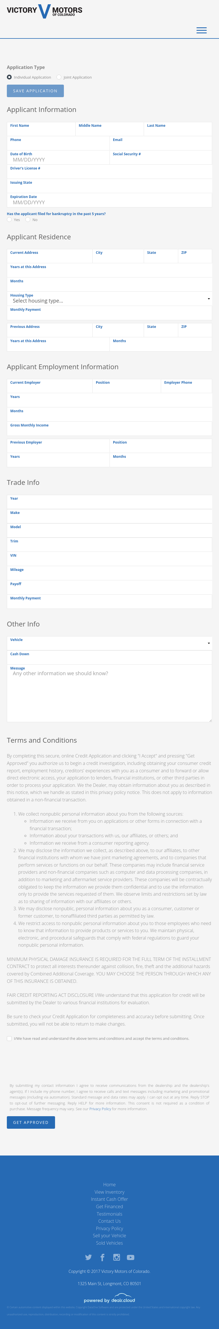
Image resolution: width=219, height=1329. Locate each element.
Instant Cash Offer (109, 1199)
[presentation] (50, 1061)
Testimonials (109, 1214)
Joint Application (78, 77)
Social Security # (127, 154)
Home (109, 1184)
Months (16, 281)
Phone (15, 139)
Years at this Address (28, 266)
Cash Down (19, 654)
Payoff (15, 583)
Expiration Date (23, 196)
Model (15, 526)
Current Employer (25, 382)
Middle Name (90, 125)
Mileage (17, 569)
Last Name (156, 125)
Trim (14, 541)
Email (117, 139)
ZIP (183, 252)
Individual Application (32, 77)
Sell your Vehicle (109, 1235)
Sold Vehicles (109, 1243)
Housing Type (21, 295)
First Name (19, 125)
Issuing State (21, 182)
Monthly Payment (25, 309)
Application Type (26, 67)
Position (103, 382)
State (151, 252)
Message (17, 668)
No (35, 219)
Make (15, 512)
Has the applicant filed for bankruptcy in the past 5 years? (56, 213)
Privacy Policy (100, 1108)
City (99, 252)
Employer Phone (178, 382)
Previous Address (25, 326)
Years (15, 396)
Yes (17, 219)
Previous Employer (26, 442)
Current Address (24, 252)
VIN (13, 555)
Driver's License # (25, 168)
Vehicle (16, 639)
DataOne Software (98, 1307)
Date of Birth (21, 154)
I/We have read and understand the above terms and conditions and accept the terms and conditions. (101, 1038)
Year (14, 498)
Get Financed (109, 1206)
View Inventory (110, 1192)
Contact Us (109, 1221)
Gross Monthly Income (29, 425)
